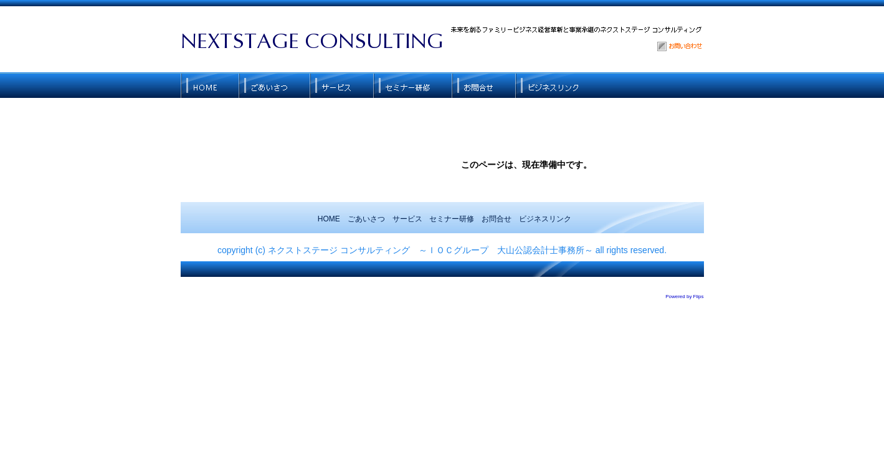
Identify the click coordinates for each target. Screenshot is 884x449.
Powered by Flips (684, 296)
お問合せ (496, 219)
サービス (407, 219)
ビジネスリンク (545, 219)
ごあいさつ (366, 219)
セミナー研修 (451, 219)
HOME (329, 219)
